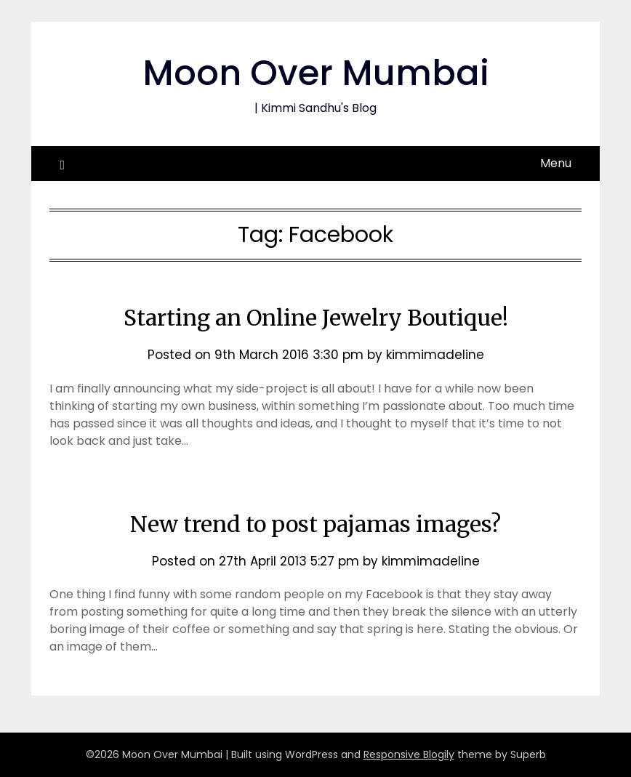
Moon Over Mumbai (315, 73)
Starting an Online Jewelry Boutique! (316, 317)
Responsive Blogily (408, 754)
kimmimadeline (435, 354)
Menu (555, 163)
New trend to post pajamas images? (315, 524)
